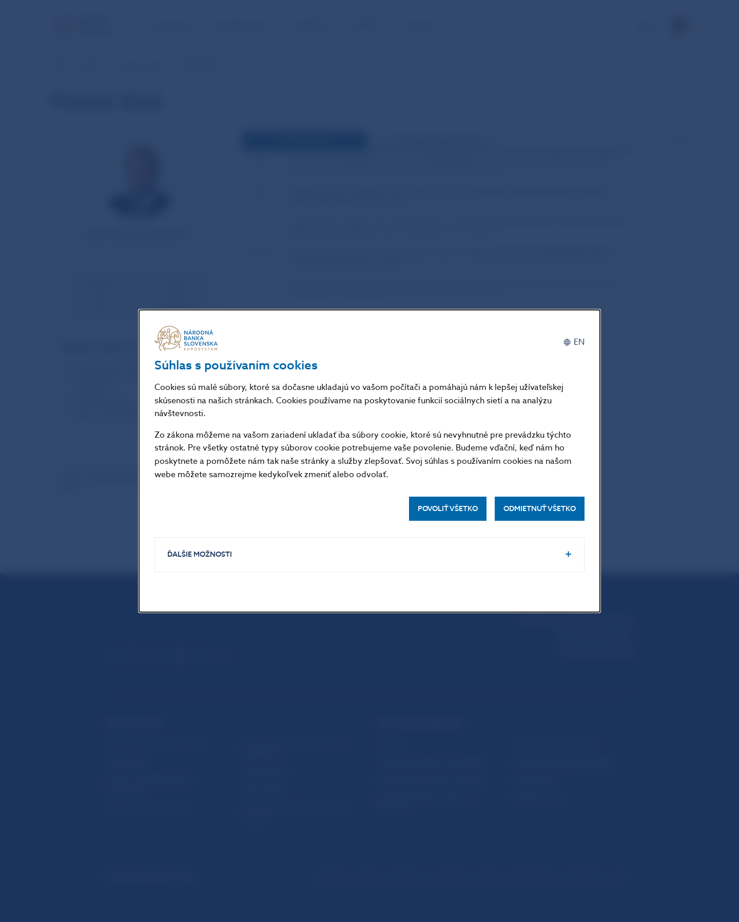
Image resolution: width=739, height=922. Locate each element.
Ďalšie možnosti (199, 554)
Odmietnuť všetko (539, 508)
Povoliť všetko (448, 508)
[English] (574, 342)
